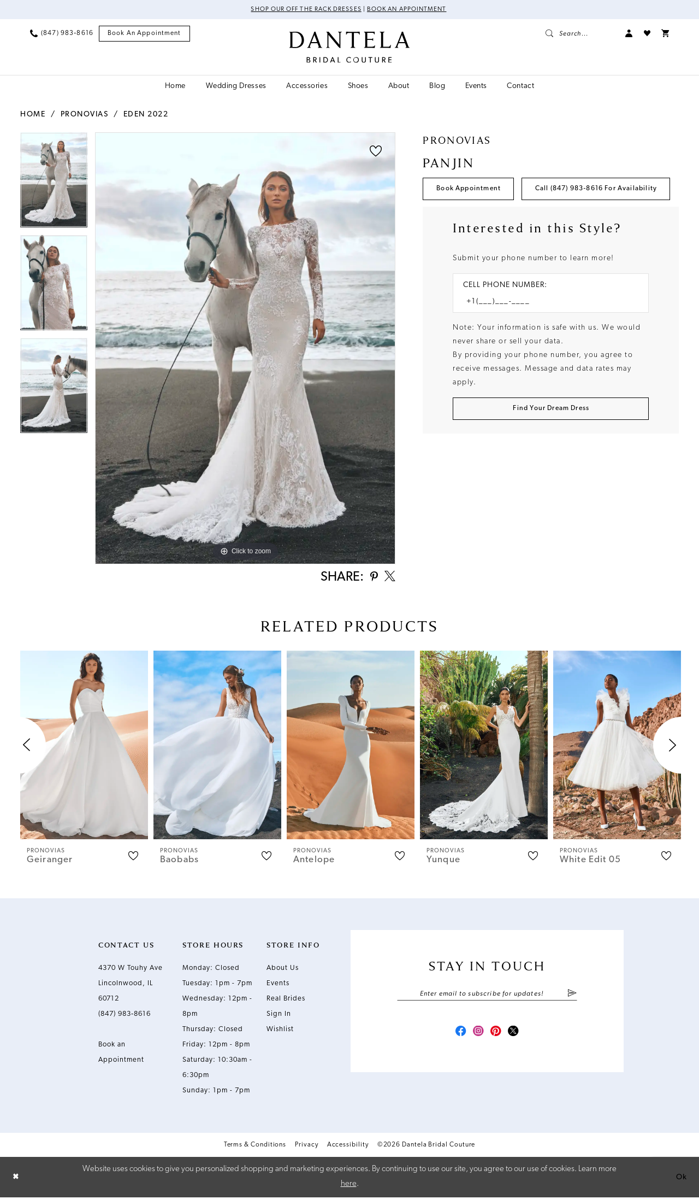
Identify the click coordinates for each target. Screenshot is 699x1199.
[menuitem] (62, 34)
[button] (629, 34)
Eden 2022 (146, 114)
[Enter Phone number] (545, 335)
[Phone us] (62, 34)
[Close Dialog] (16, 1179)
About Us (282, 970)
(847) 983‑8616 (124, 1016)
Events (277, 986)
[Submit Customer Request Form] (551, 443)
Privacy (306, 1147)
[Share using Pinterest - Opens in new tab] (371, 579)
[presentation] (84, 747)
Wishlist (280, 1032)
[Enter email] (487, 997)
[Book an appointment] (144, 34)
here (349, 1186)
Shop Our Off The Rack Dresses (304, 10)
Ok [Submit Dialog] (681, 1178)
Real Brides (285, 1001)
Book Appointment (471, 190)
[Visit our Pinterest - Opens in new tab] (496, 1036)
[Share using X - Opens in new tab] (388, 579)
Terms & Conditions (255, 1147)
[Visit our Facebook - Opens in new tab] (457, 1036)
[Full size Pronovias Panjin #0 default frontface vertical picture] (245, 348)
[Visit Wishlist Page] (647, 34)
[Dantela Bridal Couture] (349, 47)
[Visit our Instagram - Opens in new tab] (477, 1036)
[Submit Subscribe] (572, 997)
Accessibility (348, 1147)
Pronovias (85, 114)
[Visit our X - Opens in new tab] (516, 1036)
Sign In (278, 1016)
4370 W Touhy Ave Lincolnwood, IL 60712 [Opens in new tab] (130, 986)
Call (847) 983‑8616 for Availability (504, 221)
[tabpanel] (53, 183)
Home (32, 114)
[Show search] (580, 34)
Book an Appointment (409, 10)
